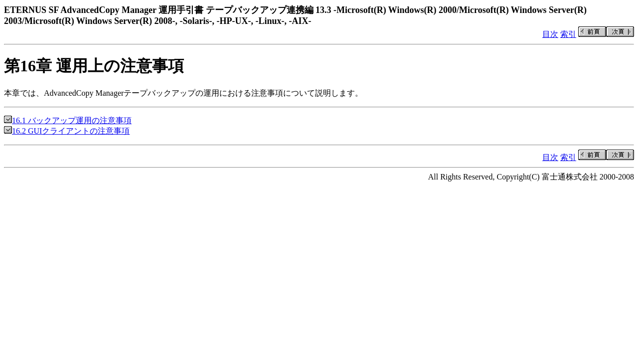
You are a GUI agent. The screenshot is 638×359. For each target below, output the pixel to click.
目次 (550, 34)
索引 (568, 34)
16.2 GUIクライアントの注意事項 (67, 131)
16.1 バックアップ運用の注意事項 (68, 120)
